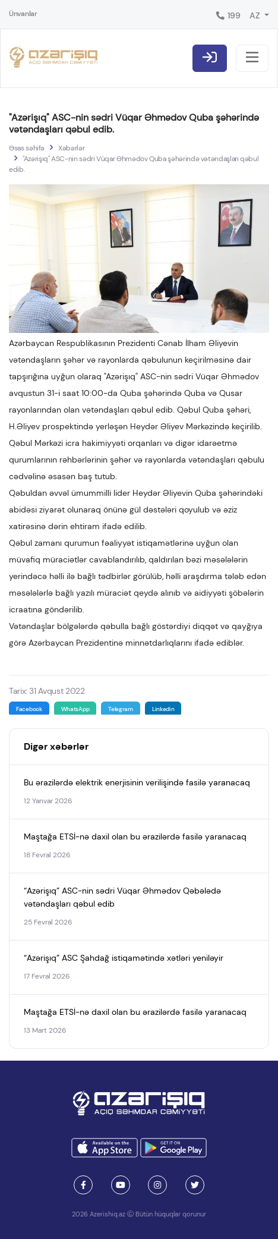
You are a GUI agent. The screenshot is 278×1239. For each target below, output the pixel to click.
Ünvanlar (23, 13)
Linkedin (163, 709)
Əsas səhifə (27, 148)
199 (228, 15)
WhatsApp (75, 709)
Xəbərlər (71, 148)
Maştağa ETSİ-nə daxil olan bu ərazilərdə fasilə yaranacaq (135, 836)
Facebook (29, 709)
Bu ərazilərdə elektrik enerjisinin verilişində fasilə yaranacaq (137, 782)
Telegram (120, 709)
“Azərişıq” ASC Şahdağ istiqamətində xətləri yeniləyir (123, 957)
